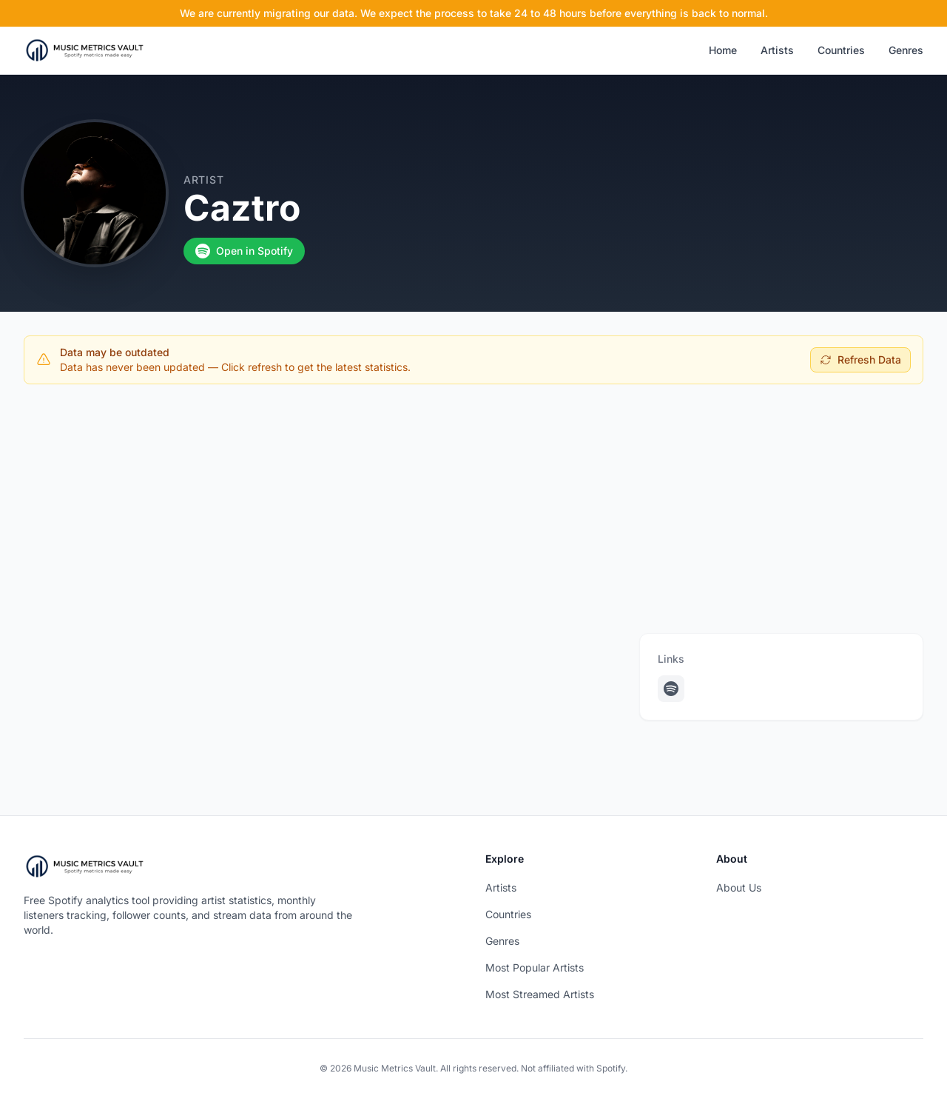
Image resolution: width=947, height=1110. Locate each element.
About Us (738, 887)
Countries (841, 50)
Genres (906, 50)
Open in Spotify (244, 251)
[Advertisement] (473, 505)
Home (723, 50)
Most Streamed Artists (539, 994)
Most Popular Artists (534, 967)
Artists (777, 50)
